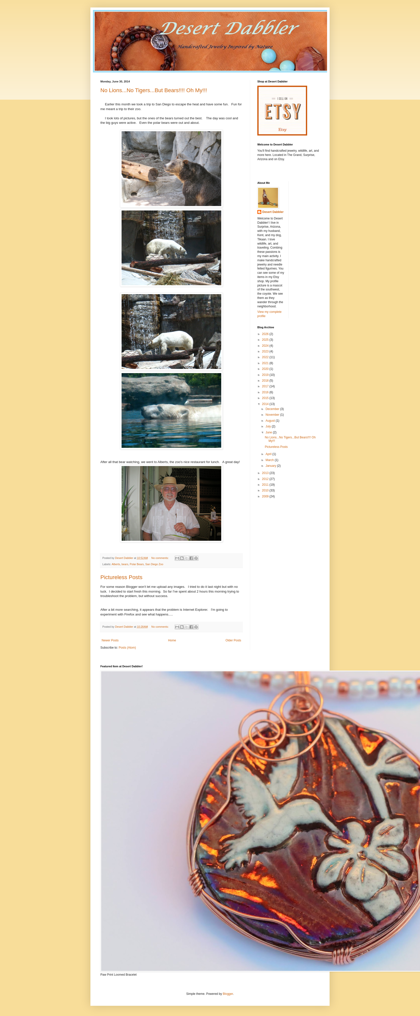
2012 (266, 479)
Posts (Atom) (127, 647)
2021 (266, 363)
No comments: (160, 557)
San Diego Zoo (154, 564)
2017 (266, 386)
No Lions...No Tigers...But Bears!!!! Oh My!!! (153, 90)
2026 (266, 334)
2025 (266, 339)
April (269, 454)
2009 (266, 496)
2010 (266, 490)
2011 (266, 484)
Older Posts (233, 640)
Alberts (116, 564)
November (273, 414)
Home (172, 640)
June (269, 432)
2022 (266, 357)
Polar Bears (137, 564)
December (273, 409)
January (271, 466)
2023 (266, 351)
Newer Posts (110, 640)
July (269, 426)
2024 (266, 345)
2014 (266, 404)
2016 (266, 392)
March (270, 460)
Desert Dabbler (272, 212)
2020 (266, 369)
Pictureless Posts (121, 577)
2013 (266, 473)
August (271, 420)
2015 (266, 398)
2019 (266, 375)
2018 (266, 380)
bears (125, 564)
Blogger (228, 994)
